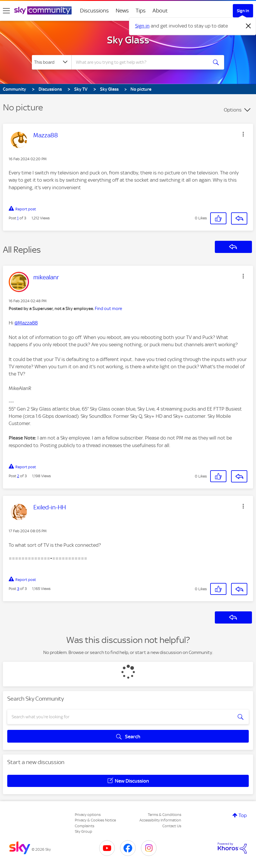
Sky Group (83, 831)
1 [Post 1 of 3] (18, 218)
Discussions (94, 10)
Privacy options (88, 814)
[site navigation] (6, 11)
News (122, 10)
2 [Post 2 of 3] (18, 476)
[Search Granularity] (51, 62)
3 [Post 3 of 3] (18, 588)
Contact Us (171, 826)
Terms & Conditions (164, 814)
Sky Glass (128, 40)
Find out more (108, 308)
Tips (141, 10)
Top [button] (243, 815)
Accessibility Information (160, 820)
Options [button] (233, 110)
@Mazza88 (26, 323)
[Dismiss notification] (248, 26)
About (160, 10)
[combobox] (140, 62)
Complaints (84, 826)
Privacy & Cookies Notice (95, 820)
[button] (243, 134)
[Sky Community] (43, 10)
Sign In (243, 10)
